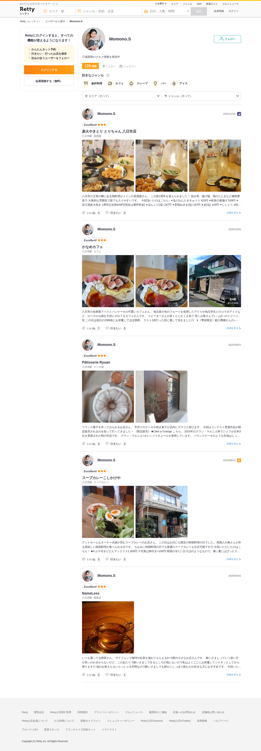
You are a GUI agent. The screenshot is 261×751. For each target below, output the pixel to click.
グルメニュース (230, 4)
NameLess (90, 593)
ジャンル (187, 4)
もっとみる (232, 300)
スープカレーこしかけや (101, 478)
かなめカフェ (92, 247)
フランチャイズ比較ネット (80, 729)
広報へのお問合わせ (184, 712)
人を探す (159, 3)
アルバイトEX (30, 729)
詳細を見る (232, 212)
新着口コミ (212, 4)
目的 (199, 4)
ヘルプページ (220, 720)
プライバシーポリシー (106, 712)
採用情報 (202, 720)
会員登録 (219, 11)
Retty (25, 712)
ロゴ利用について (64, 720)
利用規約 (83, 712)
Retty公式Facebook (152, 720)
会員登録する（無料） (49, 81)
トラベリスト (109, 729)
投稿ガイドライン (90, 720)
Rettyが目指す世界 (60, 712)
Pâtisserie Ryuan (96, 362)
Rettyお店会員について (35, 720)
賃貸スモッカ (51, 729)
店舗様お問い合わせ (213, 712)
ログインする (49, 69)
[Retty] (27, 10)
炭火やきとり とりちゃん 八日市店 (109, 131)
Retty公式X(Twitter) (180, 720)
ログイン (234, 11)
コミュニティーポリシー (121, 720)
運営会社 (39, 712)
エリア (174, 4)
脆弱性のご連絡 (158, 712)
